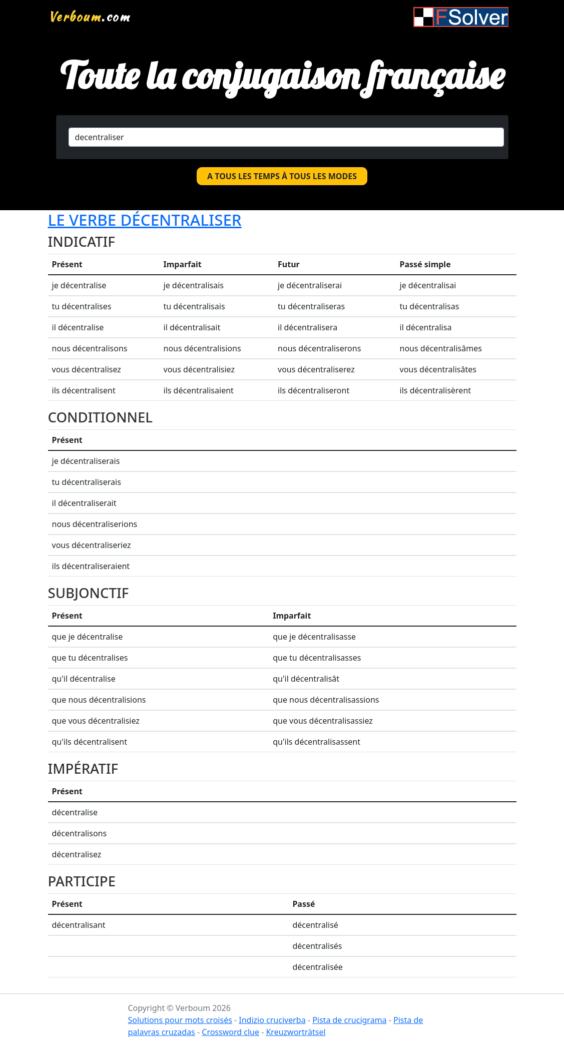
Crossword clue (230, 1031)
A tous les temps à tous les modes (282, 176)
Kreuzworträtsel (295, 1031)
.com (89, 17)
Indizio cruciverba (272, 1019)
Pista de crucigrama (349, 1019)
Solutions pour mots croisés (180, 1019)
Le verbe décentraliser (145, 219)
